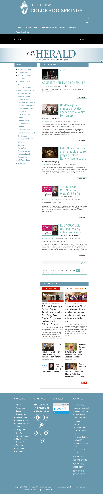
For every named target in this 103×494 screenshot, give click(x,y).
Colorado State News (55, 300)
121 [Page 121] (66, 270)
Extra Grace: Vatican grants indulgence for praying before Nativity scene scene (50, 152)
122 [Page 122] (70, 270)
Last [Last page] (62, 273)
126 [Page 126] (44, 273)
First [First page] (45, 270)
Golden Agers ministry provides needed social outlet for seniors (50, 109)
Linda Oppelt (45, 86)
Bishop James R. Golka (48, 199)
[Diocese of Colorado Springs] (51, 7)
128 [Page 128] (52, 273)
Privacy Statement (31, 490)
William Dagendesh (47, 121)
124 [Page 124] (78, 270)
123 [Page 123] (74, 270)
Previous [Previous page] (52, 270)
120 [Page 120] (62, 270)
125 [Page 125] (82, 270)
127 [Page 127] (48, 273)
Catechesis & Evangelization (77, 300)
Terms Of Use (48, 490)
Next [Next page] (56, 273)
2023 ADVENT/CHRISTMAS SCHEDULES (50, 74)
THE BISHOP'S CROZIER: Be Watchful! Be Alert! (50, 191)
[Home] (80, 39)
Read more (82, 97)
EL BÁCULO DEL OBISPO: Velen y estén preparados (50, 229)
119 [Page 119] (58, 270)
